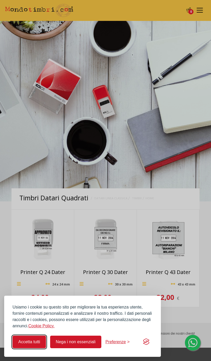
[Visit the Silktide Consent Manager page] (146, 342)
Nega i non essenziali (76, 342)
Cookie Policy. (41, 326)
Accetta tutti (29, 342)
